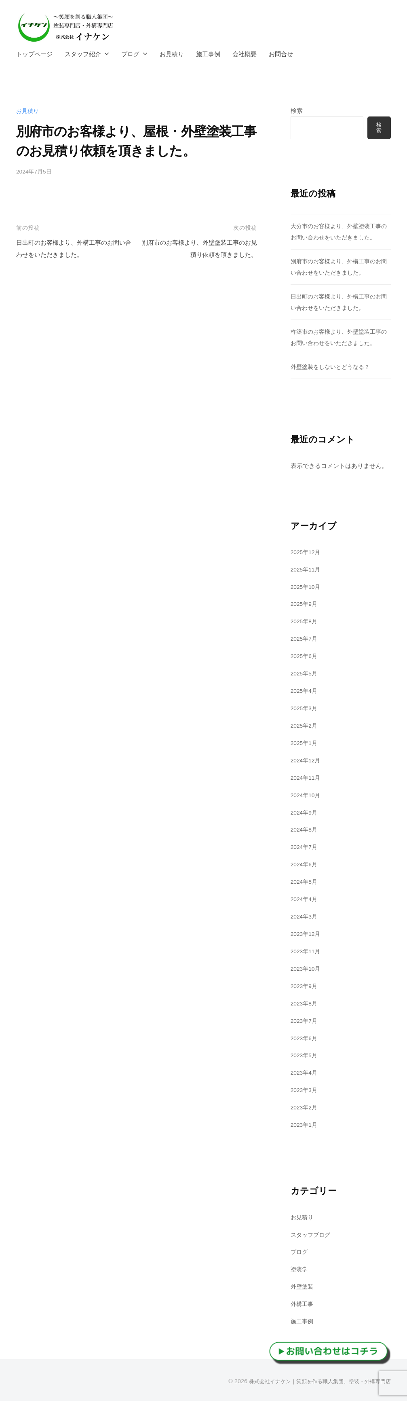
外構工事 (303, 1302)
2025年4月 (305, 691)
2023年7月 (305, 1019)
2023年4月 (305, 1072)
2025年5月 (305, 673)
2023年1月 (305, 1123)
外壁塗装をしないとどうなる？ (333, 367)
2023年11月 (307, 950)
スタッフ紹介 (83, 54)
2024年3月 (305, 915)
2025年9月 (305, 604)
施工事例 (208, 54)
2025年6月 (305, 656)
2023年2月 (305, 1106)
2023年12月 (307, 933)
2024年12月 (307, 760)
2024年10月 (307, 795)
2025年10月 (307, 587)
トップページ (34, 54)
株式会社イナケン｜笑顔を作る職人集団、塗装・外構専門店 (314, 1380)
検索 (297, 110)
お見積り (172, 54)
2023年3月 (305, 1089)
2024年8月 (305, 829)
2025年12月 (307, 552)
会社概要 (244, 54)
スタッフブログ (312, 1233)
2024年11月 (307, 777)
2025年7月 (305, 638)
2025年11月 (307, 569)
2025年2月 (305, 725)
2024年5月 (305, 881)
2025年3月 (305, 708)
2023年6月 (305, 1037)
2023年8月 (305, 1002)
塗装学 (300, 1268)
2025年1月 (305, 742)
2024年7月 (305, 846)
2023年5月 (305, 1054)
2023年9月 (305, 985)
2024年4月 (305, 898)
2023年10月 (307, 968)
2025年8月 (305, 621)
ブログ (130, 54)
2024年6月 (305, 864)
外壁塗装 (303, 1285)
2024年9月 (305, 811)
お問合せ (281, 54)
